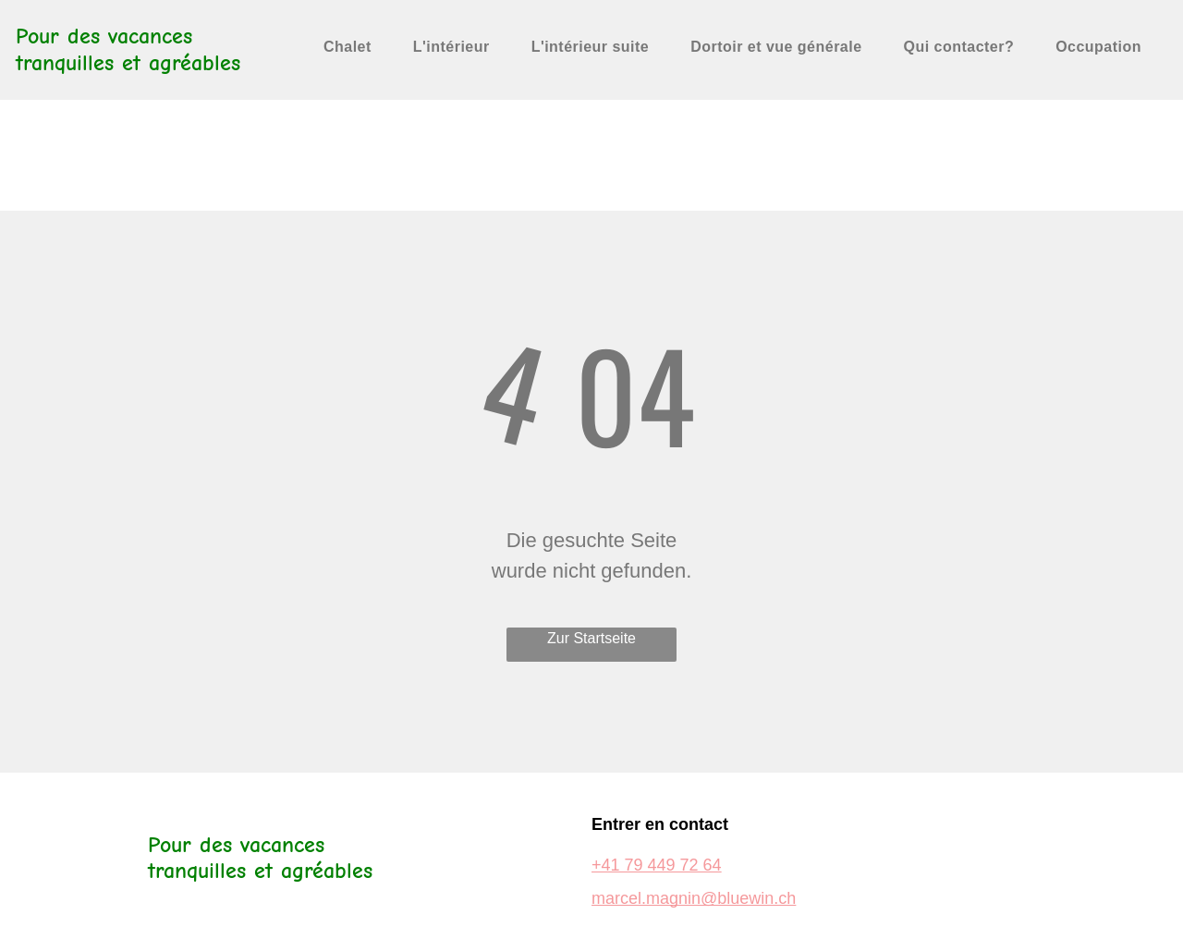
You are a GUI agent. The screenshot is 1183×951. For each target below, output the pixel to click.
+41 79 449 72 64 (657, 865)
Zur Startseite (591, 638)
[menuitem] (354, 47)
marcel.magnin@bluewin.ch (694, 898)
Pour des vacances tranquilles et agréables (128, 49)
